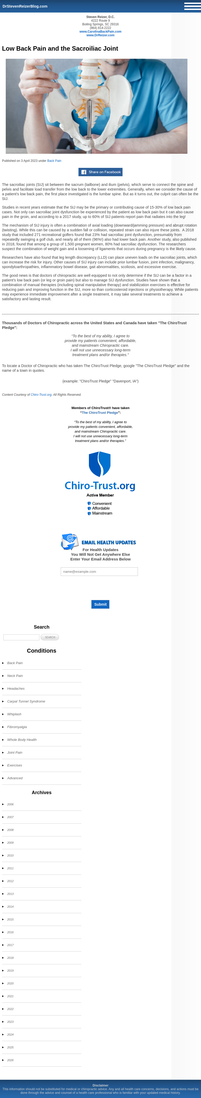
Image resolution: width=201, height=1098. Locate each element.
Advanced (15, 778)
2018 (10, 957)
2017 (10, 945)
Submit (100, 604)
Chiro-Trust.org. (41, 395)
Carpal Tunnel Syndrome (26, 701)
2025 (10, 1047)
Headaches (16, 688)
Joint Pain (14, 752)
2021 (10, 996)
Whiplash (14, 714)
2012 (10, 881)
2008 (10, 829)
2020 (10, 983)
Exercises (14, 765)
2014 (10, 906)
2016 (10, 932)
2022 (10, 1009)
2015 (10, 919)
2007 (10, 817)
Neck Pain (15, 676)
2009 (10, 842)
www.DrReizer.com (101, 35)
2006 (10, 804)
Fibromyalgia (17, 727)
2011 (10, 868)
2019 (10, 970)
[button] (50, 637)
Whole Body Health (22, 740)
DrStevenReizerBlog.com (25, 6)
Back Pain (54, 161)
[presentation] (100, 588)
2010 (10, 855)
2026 (10, 1060)
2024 (10, 1034)
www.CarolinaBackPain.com (100, 31)
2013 (10, 893)
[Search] (21, 637)
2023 (10, 1021)
